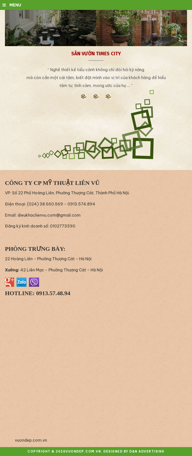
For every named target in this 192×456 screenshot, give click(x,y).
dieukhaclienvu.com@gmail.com (49, 215)
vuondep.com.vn (31, 440)
